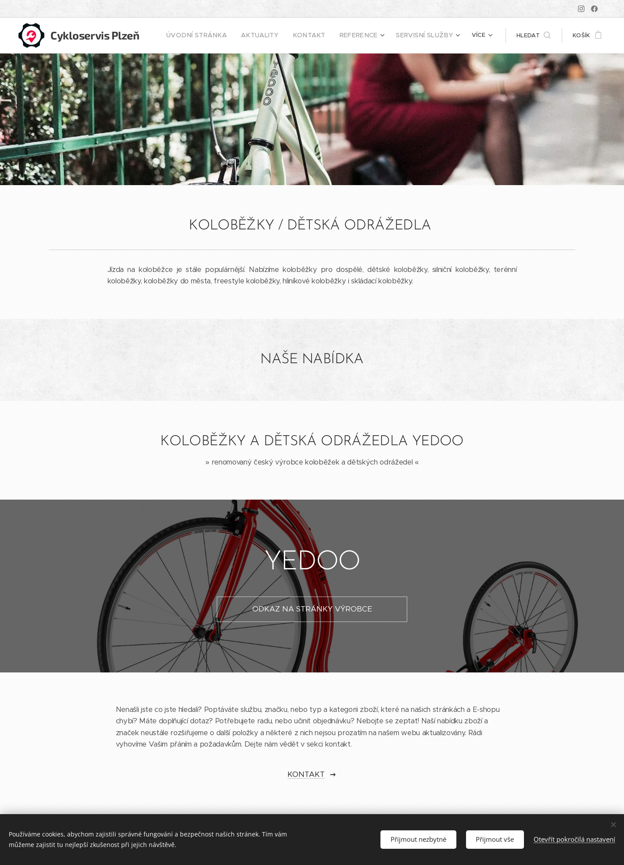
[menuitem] (219, 35)
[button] (534, 35)
